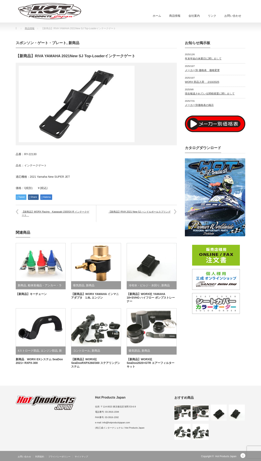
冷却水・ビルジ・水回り (144, 285)
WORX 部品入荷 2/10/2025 (202, 81)
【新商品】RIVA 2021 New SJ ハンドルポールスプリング (140, 211)
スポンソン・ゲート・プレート (41, 43)
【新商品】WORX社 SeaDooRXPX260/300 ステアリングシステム (95, 363)
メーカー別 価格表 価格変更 (202, 70)
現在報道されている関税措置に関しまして (210, 93)
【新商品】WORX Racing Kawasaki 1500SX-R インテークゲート (55, 213)
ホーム (157, 15)
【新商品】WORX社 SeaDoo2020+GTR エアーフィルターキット (150, 363)
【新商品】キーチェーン (31, 294)
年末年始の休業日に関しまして (203, 58)
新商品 (73, 43)
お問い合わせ (232, 15)
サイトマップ (81, 456)
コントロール (81, 350)
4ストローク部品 (28, 350)
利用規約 (39, 456)
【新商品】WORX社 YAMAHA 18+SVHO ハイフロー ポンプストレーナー (151, 297)
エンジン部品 (49, 350)
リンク (212, 15)
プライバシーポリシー (59, 456)
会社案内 (194, 15)
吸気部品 (78, 285)
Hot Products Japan (225, 456)
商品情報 (174, 15)
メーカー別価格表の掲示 (199, 105)
